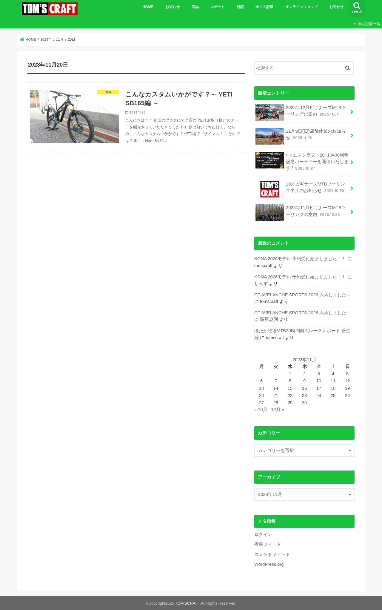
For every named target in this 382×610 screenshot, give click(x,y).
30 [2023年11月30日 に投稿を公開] (304, 402)
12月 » (277, 409)
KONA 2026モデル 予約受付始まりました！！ (300, 258)
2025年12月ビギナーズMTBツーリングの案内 (300, 112)
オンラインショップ (301, 7)
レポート (217, 7)
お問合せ (336, 7)
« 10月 (260, 409)
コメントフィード (272, 554)
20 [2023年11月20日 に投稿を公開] (261, 395)
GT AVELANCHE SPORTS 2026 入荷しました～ (302, 294)
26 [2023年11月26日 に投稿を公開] (347, 395)
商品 (195, 7)
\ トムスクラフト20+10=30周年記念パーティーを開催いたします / (302, 161)
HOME (147, 7)
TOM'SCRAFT (187, 603)
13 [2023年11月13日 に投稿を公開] (261, 388)
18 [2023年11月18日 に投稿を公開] (333, 388)
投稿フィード (267, 544)
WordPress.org (269, 564)
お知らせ (172, 7)
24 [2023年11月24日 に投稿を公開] (318, 395)
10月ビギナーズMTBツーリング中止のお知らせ (300, 189)
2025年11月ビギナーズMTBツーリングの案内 (300, 212)
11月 (60, 39)
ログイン (263, 534)
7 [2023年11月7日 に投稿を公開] (276, 380)
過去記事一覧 (369, 24)
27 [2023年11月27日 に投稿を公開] (261, 402)
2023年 (46, 39)
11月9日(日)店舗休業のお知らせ (300, 136)
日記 (240, 7)
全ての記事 (264, 7)
